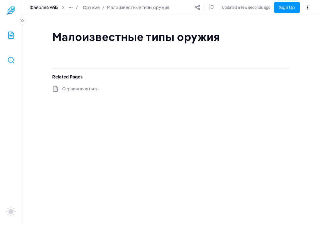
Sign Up (287, 7)
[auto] (11, 212)
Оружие (91, 7)
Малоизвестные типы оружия (138, 7)
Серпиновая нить (80, 89)
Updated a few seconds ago (246, 7)
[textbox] (136, 37)
